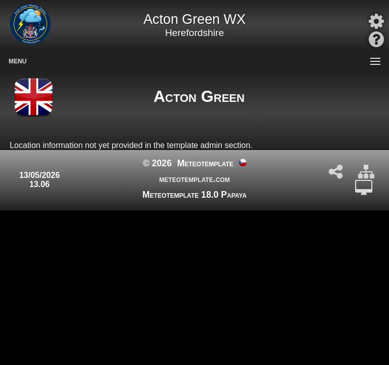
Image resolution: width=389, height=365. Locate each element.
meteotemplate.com (194, 179)
